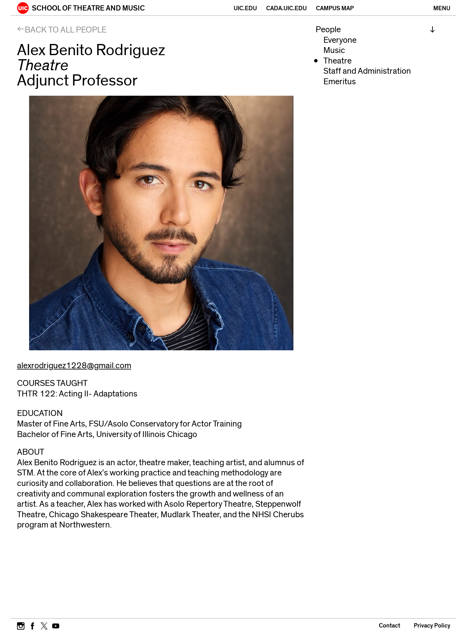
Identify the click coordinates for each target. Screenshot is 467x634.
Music (334, 50)
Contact (389, 626)
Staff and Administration (367, 71)
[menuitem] (375, 29)
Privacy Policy (432, 626)
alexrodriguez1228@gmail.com (74, 365)
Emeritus (339, 81)
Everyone (340, 40)
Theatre (337, 60)
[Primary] (441, 7)
